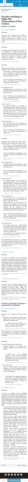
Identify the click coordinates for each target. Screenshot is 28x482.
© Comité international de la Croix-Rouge (14, 478)
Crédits (16, 1)
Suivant (25, 480)
